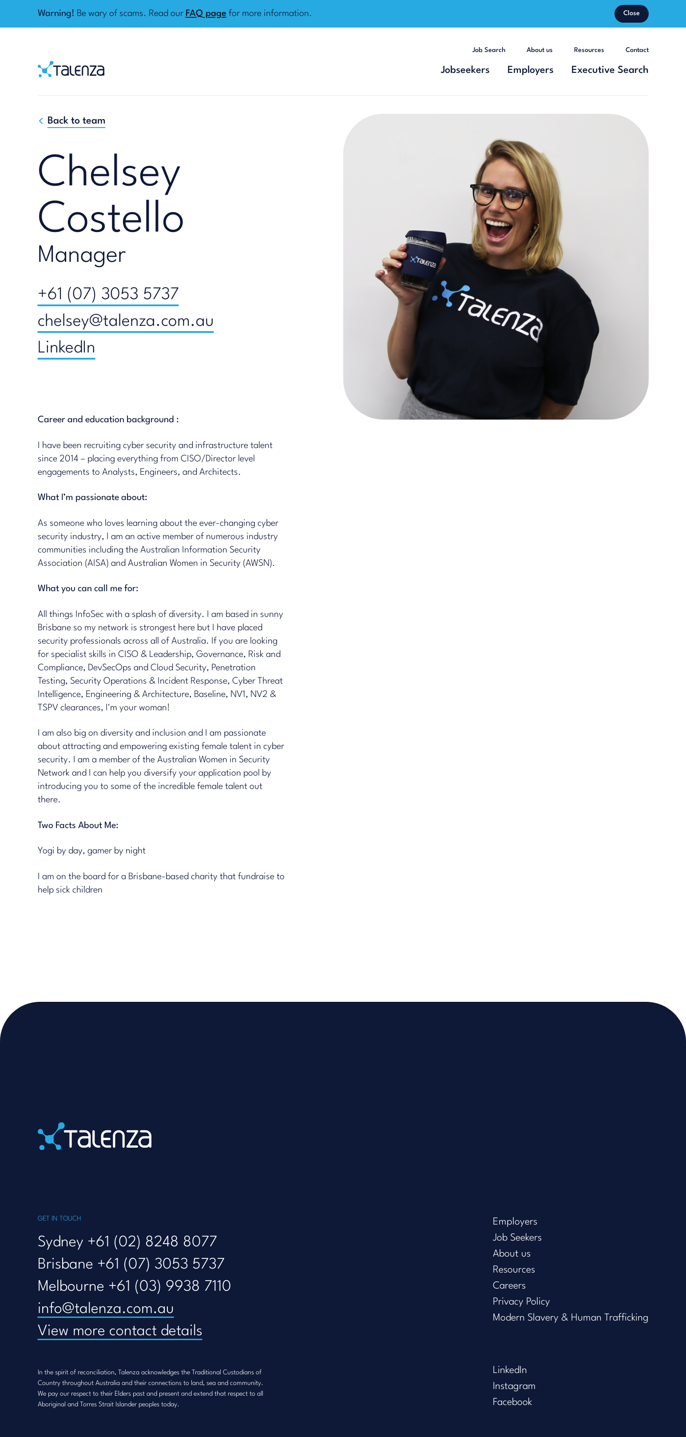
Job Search (488, 50)
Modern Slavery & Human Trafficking (571, 1318)
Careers (509, 1286)
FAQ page (206, 13)
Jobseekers (465, 70)
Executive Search (610, 70)
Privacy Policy (521, 1302)
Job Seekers (517, 1238)
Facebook (512, 1402)
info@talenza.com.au (106, 1309)
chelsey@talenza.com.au (126, 321)
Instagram (514, 1386)
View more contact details (120, 1331)
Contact (637, 50)
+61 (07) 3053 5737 (108, 295)
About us (540, 50)
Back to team (77, 121)
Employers (531, 70)
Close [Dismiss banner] (631, 13)
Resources (589, 50)
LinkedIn (66, 348)
